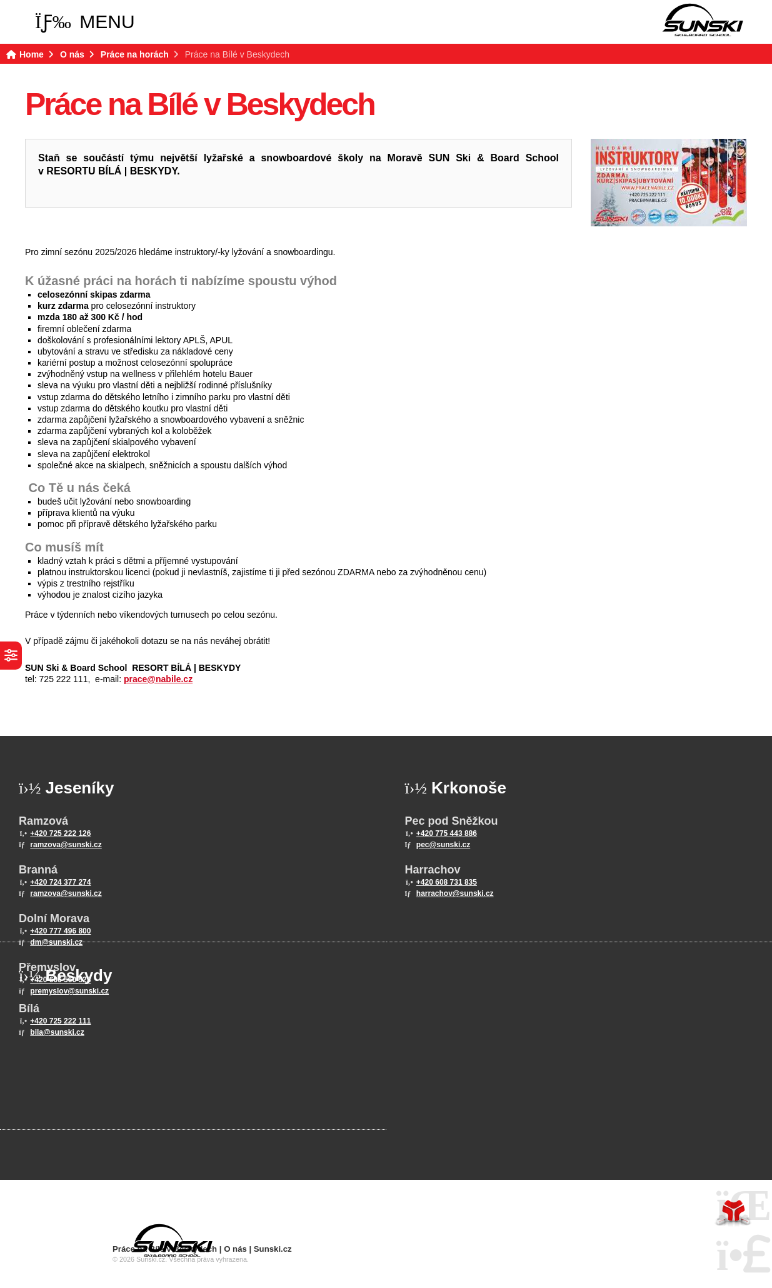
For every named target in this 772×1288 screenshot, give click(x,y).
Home (702, 20)
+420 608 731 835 (446, 882)
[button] (85, 22)
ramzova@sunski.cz (65, 844)
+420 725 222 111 (60, 1021)
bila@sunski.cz (57, 1032)
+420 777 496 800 (60, 931)
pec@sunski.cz (443, 844)
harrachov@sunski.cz (455, 893)
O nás (72, 54)
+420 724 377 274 (60, 882)
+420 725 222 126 (60, 833)
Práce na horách (135, 54)
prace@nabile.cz (158, 679)
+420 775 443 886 (446, 833)
